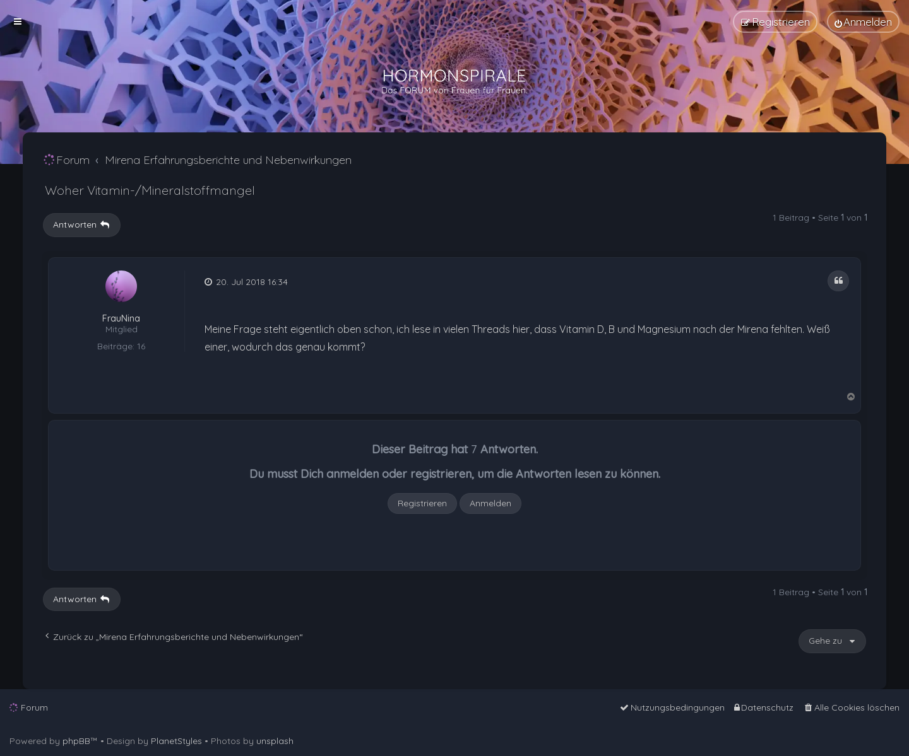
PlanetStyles (176, 741)
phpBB (76, 741)
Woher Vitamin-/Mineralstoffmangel (150, 190)
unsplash (275, 741)
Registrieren (422, 503)
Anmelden (490, 503)
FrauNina (121, 318)
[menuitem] (863, 22)
